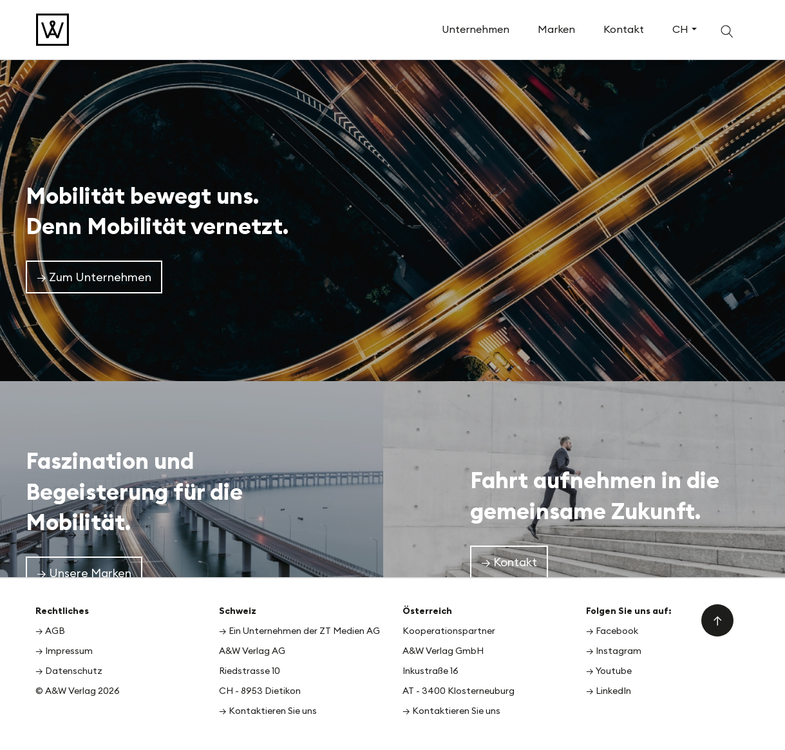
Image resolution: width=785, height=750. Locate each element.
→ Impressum (64, 650)
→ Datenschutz (68, 670)
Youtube (614, 670)
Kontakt (623, 29)
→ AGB (50, 631)
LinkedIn (613, 690)
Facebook (617, 631)
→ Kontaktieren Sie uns (268, 710)
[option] (392, 218)
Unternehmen (475, 29)
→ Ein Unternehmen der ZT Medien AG (299, 631)
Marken (556, 29)
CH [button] (680, 29)
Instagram (618, 650)
